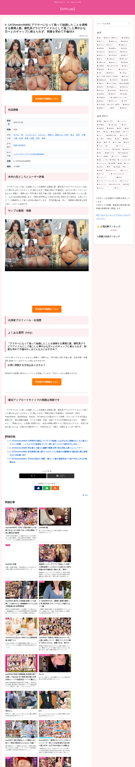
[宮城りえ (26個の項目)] (126, 66)
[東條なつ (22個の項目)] (101, 83)
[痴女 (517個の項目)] (110, 138)
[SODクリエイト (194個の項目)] (112, 170)
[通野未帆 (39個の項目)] (102, 48)
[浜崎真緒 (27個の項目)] (101, 66)
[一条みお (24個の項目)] (125, 73)
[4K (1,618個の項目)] (99, 131)
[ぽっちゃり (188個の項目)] (125, 170)
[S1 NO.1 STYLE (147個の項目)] (115, 184)
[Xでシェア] (32, 475)
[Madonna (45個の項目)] (125, 41)
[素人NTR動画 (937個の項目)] (116, 131)
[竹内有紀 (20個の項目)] (125, 94)
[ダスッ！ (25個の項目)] (112, 69)
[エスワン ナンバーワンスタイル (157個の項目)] (107, 181)
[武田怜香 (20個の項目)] (101, 94)
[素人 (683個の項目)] (99, 37)
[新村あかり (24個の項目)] (112, 73)
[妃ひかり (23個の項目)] (126, 76)
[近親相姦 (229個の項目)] (112, 163)
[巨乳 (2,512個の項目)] (119, 128)
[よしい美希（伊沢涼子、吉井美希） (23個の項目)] (108, 76)
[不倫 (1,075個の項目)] (106, 131)
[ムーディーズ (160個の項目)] (105, 177)
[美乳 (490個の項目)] (99, 142)
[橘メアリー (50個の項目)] (102, 41)
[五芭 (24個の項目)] (100, 73)
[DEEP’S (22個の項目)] (101, 87)
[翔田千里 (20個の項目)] (113, 94)
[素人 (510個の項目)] (118, 138)
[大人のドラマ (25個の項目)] (124, 69)
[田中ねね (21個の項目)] (101, 90)
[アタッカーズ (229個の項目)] (101, 163)
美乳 (38, 138)
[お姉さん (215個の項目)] (101, 167)
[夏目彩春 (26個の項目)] (101, 69)
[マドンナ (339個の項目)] (123, 146)
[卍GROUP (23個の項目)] (114, 80)
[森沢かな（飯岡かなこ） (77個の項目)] (111, 37)
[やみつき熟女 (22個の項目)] (112, 83)
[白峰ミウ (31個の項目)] (125, 55)
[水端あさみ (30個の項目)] (112, 59)
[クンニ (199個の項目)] (127, 167)
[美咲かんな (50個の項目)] (114, 41)
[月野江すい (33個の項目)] (125, 52)
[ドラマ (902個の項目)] (127, 131)
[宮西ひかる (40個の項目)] (124, 45)
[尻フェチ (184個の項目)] (103, 174)
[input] (113, 23)
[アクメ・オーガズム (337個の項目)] (103, 149)
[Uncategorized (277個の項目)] (124, 153)
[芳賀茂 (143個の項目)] (127, 184)
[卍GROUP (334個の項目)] (117, 149)
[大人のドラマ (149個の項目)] (102, 184)
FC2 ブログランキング (105, 215)
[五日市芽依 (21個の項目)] (113, 90)
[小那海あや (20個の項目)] (102, 97)
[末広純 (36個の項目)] (125, 48)
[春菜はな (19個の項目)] (101, 101)
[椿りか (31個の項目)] (101, 59)
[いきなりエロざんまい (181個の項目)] (120, 174)
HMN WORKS (19, 145)
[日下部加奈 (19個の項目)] (101, 104)
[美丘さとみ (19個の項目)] (114, 101)
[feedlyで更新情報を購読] (47, 488)
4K (22, 135)
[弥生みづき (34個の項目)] (113, 52)
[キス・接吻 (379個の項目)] (117, 142)
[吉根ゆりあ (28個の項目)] (102, 62)
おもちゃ (42, 135)
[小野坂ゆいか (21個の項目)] (112, 87)
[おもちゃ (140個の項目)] (104, 188)
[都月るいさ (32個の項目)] (102, 55)
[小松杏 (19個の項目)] (126, 101)
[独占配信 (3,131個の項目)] (111, 128)
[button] (60, 475)
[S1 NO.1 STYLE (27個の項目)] (114, 66)
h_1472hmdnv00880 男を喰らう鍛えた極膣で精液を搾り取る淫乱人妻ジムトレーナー (46, 448)
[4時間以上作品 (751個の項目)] (112, 135)
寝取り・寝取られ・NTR (58, 135)
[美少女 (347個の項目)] (127, 142)
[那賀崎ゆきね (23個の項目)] (102, 80)
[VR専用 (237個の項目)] (113, 160)
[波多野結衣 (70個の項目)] (126, 37)
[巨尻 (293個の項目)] (100, 153)
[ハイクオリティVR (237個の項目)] (124, 160)
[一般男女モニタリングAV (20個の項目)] (120, 97)
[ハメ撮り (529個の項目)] (101, 138)
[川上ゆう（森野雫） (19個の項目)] (114, 104)
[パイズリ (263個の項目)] (116, 156)
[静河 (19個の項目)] (114, 108)
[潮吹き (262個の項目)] (126, 156)
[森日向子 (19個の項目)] (125, 108)
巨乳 (78, 135)
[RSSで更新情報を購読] (52, 488)
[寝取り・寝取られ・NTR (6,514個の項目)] (106, 121)
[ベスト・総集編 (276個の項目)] (103, 156)
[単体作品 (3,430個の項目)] (101, 128)
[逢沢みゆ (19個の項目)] (126, 104)
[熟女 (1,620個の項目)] (127, 128)
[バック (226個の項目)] (127, 163)
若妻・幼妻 (29, 138)
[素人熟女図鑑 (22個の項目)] (125, 83)
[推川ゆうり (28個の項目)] (114, 62)
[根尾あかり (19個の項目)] (102, 108)
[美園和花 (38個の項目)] (114, 48)
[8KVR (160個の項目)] (123, 177)
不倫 (84, 135)
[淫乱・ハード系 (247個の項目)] (102, 160)
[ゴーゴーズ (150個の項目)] (125, 181)
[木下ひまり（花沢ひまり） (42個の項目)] (107, 45)
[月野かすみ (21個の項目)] (125, 87)
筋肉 (43, 138)
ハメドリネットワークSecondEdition (28, 154)
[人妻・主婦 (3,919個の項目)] (114, 124)
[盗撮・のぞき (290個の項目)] (110, 153)
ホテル (16, 135)
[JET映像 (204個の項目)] (117, 167)
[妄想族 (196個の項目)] (100, 170)
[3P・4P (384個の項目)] (107, 142)
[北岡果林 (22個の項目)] (126, 80)
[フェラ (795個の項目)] (100, 135)
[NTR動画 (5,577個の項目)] (101, 124)
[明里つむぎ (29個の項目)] (125, 59)
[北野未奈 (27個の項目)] (125, 62)
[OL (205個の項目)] (109, 167)
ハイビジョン (30, 135)
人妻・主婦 (18, 138)
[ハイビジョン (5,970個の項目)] (124, 121)
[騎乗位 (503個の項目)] (126, 138)
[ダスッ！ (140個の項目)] (122, 188)
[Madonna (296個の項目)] (126, 149)
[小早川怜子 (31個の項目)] (114, 55)
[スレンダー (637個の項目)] (125, 135)
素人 (72, 135)
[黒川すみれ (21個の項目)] (125, 90)
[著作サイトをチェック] (42, 488)
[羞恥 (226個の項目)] (120, 163)
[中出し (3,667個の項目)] (126, 124)
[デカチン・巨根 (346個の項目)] (105, 146)
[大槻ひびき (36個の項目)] (101, 52)
